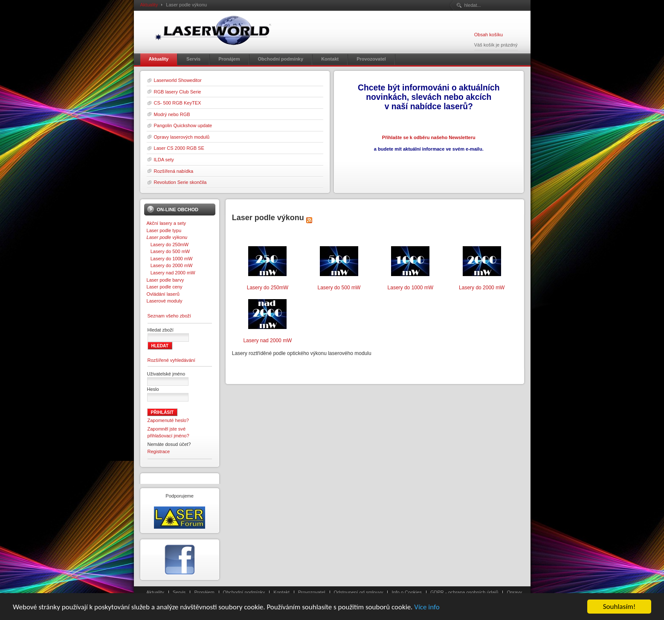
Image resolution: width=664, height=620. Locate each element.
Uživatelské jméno (166, 373)
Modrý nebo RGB (172, 114)
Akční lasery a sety (166, 223)
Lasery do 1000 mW (170, 258)
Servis (179, 592)
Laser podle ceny (165, 286)
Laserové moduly (165, 300)
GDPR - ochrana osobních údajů (464, 592)
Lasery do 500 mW (168, 251)
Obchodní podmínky (244, 592)
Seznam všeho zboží (169, 315)
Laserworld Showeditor (178, 80)
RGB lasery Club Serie (177, 91)
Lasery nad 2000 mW (171, 272)
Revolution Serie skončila (180, 182)
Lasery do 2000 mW (170, 265)
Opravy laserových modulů (182, 137)
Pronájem (204, 592)
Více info (427, 614)
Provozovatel (311, 592)
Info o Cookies (406, 592)
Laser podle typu (164, 230)
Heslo (153, 389)
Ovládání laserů (163, 294)
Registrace (159, 451)
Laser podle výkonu (167, 237)
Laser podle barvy (165, 279)
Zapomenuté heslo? (168, 420)
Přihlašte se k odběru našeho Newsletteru (429, 137)
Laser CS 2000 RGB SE (179, 148)
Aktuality (149, 4)
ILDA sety (164, 159)
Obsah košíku (488, 34)
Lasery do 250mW (168, 244)
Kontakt (281, 592)
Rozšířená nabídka (174, 171)
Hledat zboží (161, 329)
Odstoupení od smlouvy (358, 592)
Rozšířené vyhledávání (171, 360)
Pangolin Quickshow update (183, 125)
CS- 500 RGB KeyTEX (177, 102)
